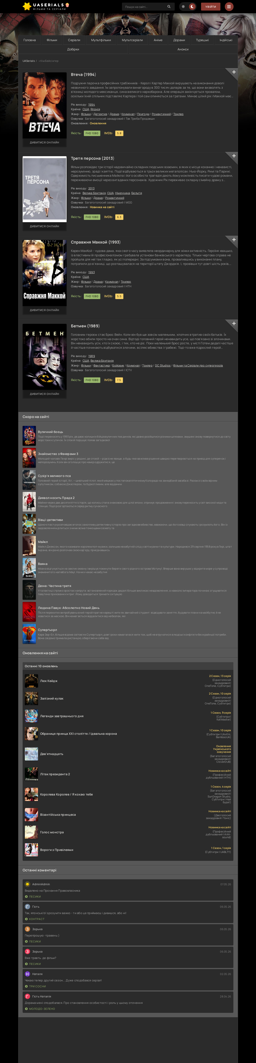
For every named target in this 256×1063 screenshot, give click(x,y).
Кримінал (128, 114)
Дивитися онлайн (44, 142)
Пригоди (143, 114)
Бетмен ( (80, 325)
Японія (95, 109)
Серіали (74, 40)
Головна (30, 40)
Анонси (183, 49)
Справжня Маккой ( (90, 242)
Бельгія (136, 193)
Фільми (52, 40)
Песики (33, 896)
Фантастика (101, 365)
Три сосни (35, 986)
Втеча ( (78, 74)
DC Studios (163, 365)
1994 (89, 74)
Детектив (100, 114)
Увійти (210, 7)
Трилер (178, 114)
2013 (108, 158)
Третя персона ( (87, 158)
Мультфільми (101, 40)
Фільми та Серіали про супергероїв (198, 365)
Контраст (35, 919)
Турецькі (202, 40)
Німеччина (122, 193)
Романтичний (161, 114)
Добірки (73, 49)
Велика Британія (94, 193)
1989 (93, 325)
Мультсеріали (132, 40)
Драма (114, 114)
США (86, 109)
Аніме (158, 40)
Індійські (226, 40)
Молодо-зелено (40, 1009)
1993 (114, 242)
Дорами (179, 40)
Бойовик (118, 365)
